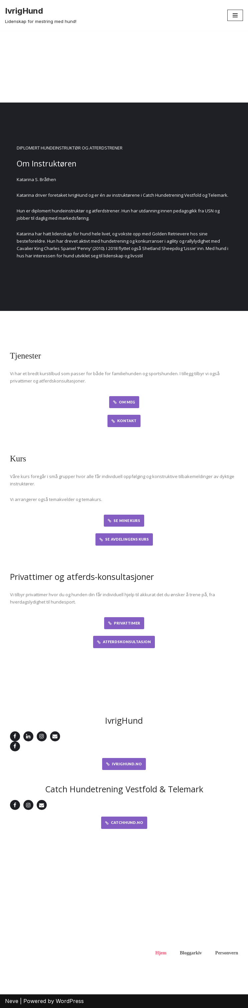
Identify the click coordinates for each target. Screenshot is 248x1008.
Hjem (160, 952)
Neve (11, 1001)
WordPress (70, 1001)
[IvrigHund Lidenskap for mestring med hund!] (40, 15)
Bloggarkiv (191, 952)
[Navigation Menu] (235, 15)
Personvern (226, 952)
